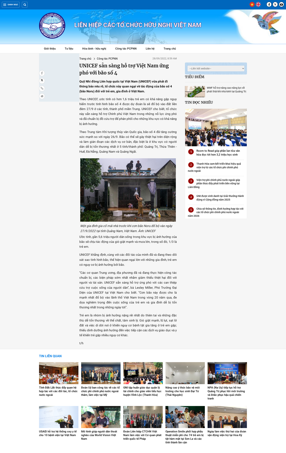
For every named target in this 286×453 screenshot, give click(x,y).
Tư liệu (71, 49)
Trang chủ (170, 48)
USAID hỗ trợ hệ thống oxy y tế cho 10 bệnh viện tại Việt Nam (58, 403)
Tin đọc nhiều (199, 102)
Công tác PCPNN (126, 48)
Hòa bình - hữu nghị (94, 48)
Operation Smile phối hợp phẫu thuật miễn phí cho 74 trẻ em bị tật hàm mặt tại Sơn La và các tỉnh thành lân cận (184, 407)
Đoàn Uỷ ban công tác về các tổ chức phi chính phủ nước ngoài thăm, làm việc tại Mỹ (100, 361)
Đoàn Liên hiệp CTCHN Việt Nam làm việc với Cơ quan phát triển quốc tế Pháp (142, 405)
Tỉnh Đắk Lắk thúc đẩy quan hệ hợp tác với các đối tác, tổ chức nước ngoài (58, 361)
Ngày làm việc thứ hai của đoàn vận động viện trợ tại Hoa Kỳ (227, 403)
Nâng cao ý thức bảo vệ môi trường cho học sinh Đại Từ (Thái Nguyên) (182, 361)
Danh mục (10, 4)
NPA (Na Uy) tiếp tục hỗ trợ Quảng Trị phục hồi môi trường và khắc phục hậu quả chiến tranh (226, 363)
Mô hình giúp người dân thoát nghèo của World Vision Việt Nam (99, 405)
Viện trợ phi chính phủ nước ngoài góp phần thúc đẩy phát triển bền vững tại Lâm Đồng (214, 184)
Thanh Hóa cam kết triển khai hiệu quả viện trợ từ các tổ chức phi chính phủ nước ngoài (214, 167)
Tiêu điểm (194, 77)
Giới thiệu (50, 48)
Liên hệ (150, 48)
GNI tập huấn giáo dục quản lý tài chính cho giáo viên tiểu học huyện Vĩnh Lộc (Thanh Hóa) (142, 361)
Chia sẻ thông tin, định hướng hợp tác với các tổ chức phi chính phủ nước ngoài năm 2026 (216, 212)
